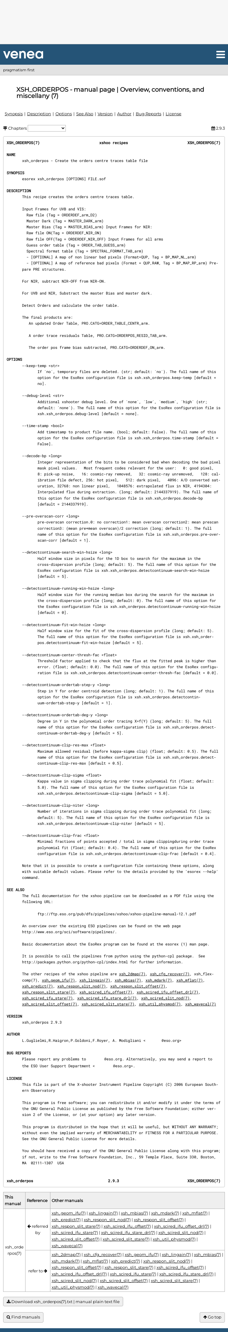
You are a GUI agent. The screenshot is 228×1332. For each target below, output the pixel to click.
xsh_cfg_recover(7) (170, 973)
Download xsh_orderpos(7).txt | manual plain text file (63, 1302)
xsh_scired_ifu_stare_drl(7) (107, 997)
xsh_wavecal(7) (200, 1003)
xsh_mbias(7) (128, 980)
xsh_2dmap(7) (132, 973)
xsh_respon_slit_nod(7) (81, 985)
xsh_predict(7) (37, 985)
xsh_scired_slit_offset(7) (49, 1003)
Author (124, 113)
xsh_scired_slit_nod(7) (165, 997)
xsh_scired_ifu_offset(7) (105, 991)
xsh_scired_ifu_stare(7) (47, 997)
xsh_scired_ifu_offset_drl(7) (167, 991)
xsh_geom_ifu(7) (58, 980)
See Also (84, 113)
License (173, 113)
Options (63, 113)
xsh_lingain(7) (94, 980)
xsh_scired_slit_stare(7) (108, 1003)
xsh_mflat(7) (189, 980)
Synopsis (14, 113)
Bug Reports (148, 113)
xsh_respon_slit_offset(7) (137, 985)
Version (105, 113)
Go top (212, 1317)
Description (39, 113)
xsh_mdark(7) (158, 980)
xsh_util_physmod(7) (160, 1003)
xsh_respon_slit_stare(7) (48, 991)
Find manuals (23, 1317)
